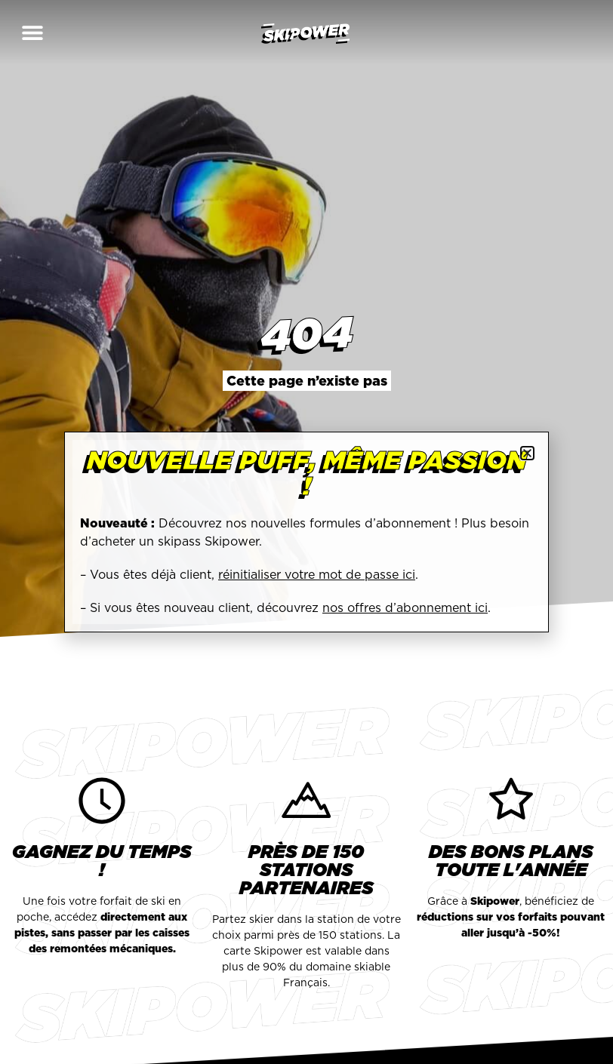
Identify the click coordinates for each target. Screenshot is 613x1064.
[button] (32, 32)
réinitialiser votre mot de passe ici (316, 574)
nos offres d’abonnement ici (405, 607)
